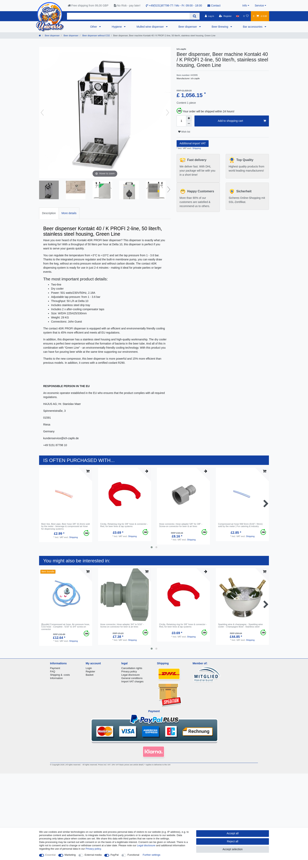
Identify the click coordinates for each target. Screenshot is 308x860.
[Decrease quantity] (189, 123)
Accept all (233, 833)
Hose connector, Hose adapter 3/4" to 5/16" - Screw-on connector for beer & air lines (122, 625)
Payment (55, 668)
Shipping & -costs (60, 674)
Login (89, 668)
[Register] (225, 16)
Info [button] (244, 5)
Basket (90, 674)
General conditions (132, 678)
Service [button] (259, 5)
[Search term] (128, 16)
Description (49, 213)
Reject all (232, 841)
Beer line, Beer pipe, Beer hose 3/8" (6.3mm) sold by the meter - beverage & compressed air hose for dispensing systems (65, 526)
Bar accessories (253, 26)
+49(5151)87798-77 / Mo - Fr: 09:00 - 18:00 (174, 5)
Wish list (184, 131)
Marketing (70, 854)
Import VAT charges (132, 681)
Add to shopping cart (242, 121)
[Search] (195, 16)
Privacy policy (129, 671)
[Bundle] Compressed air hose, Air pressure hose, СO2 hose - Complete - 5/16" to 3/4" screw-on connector (65, 626)
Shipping (196, 148)
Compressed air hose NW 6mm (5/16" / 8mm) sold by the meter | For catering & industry (240, 525)
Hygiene (117, 26)
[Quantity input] (181, 120)
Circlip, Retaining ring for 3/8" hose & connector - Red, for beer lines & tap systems (124, 525)
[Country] (237, 16)
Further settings (151, 854)
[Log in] (209, 16)
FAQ (52, 671)
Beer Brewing (220, 26)
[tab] (49, 213)
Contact (213, 5)
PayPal (115, 854)
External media (93, 854)
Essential (50, 854)
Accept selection (233, 849)
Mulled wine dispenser (150, 26)
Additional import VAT (193, 143)
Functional (133, 854)
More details (68, 213)
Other (94, 26)
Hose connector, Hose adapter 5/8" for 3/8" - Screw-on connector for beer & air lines (180, 525)
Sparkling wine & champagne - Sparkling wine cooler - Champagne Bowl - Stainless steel (240, 625)
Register (90, 671)
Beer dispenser (188, 26)
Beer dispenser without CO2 (96, 35)
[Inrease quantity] (189, 118)
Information (56, 678)
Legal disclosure (130, 674)
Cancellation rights (131, 668)
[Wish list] (246, 16)
